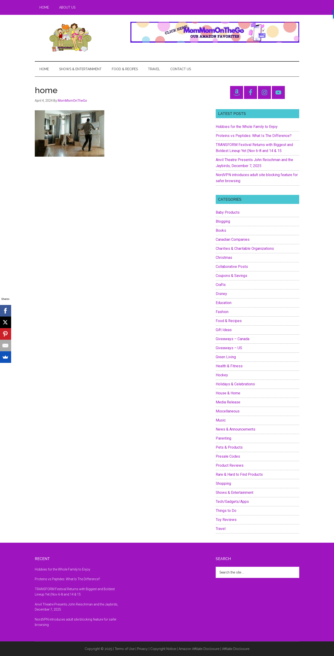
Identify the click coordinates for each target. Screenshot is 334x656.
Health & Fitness (229, 366)
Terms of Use (125, 649)
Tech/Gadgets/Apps (232, 501)
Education (223, 303)
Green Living (226, 357)
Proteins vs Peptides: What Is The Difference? (254, 135)
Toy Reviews (226, 519)
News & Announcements (235, 429)
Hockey (222, 375)
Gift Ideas (224, 330)
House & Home (228, 393)
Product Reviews (230, 465)
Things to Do (226, 510)
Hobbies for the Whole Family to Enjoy (247, 126)
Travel (220, 528)
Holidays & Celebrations (235, 384)
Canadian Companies (233, 239)
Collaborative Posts (232, 266)
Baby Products (228, 212)
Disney (221, 294)
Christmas (224, 257)
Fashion (222, 312)
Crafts (221, 284)
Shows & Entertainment (234, 492)
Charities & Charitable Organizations (245, 248)
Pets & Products (229, 447)
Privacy (142, 649)
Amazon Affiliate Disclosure (199, 649)
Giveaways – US (229, 348)
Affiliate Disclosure (235, 649)
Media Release (228, 402)
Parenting (223, 438)
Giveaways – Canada (232, 339)
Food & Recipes (229, 321)
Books (221, 230)
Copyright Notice (163, 649)
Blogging (223, 221)
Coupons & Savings (231, 275)
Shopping (223, 483)
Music (221, 420)
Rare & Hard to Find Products (239, 474)
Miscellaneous (228, 411)
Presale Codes (228, 456)
